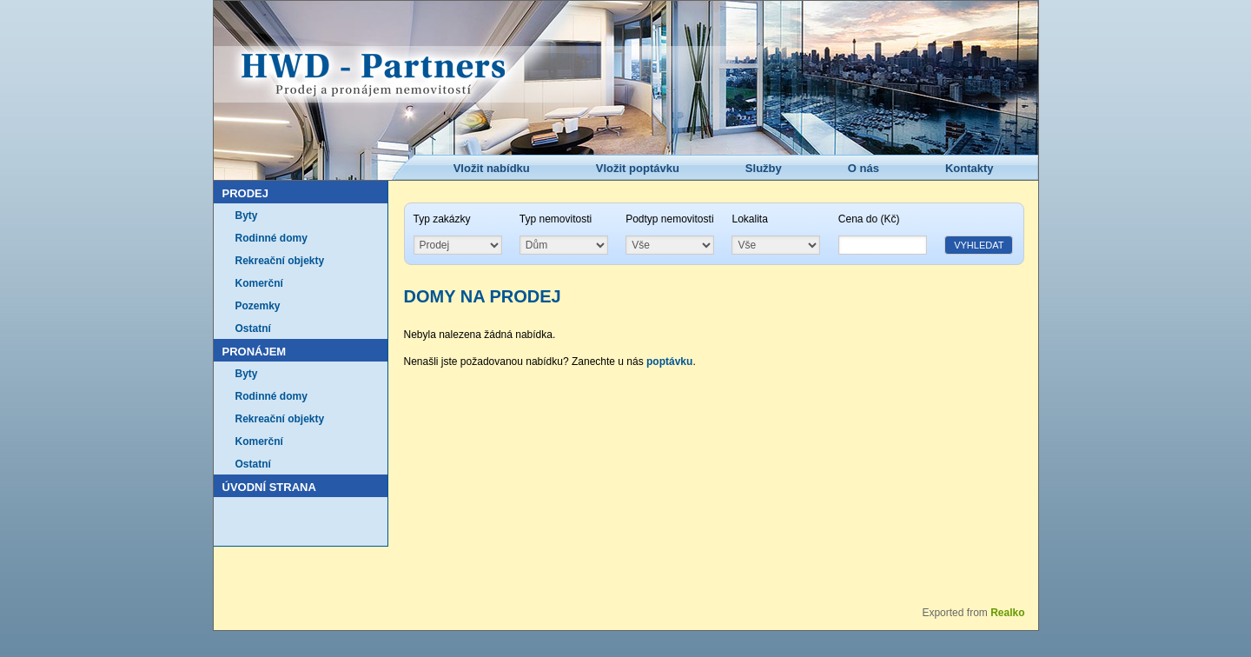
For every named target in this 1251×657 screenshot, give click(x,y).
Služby (763, 168)
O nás (863, 168)
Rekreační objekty (280, 261)
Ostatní (253, 328)
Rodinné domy (271, 238)
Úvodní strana (269, 487)
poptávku (669, 361)
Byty (246, 215)
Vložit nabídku (491, 168)
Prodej (245, 193)
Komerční (259, 283)
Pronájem (254, 351)
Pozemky (258, 306)
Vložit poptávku (637, 168)
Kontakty (969, 168)
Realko (1007, 613)
